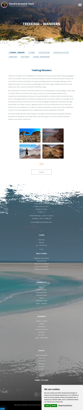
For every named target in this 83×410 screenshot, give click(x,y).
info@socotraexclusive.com (43, 222)
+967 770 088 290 (45, 218)
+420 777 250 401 (48, 216)
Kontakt (41, 350)
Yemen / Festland (41, 380)
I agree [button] (47, 405)
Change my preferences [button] (65, 405)
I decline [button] (53, 405)
